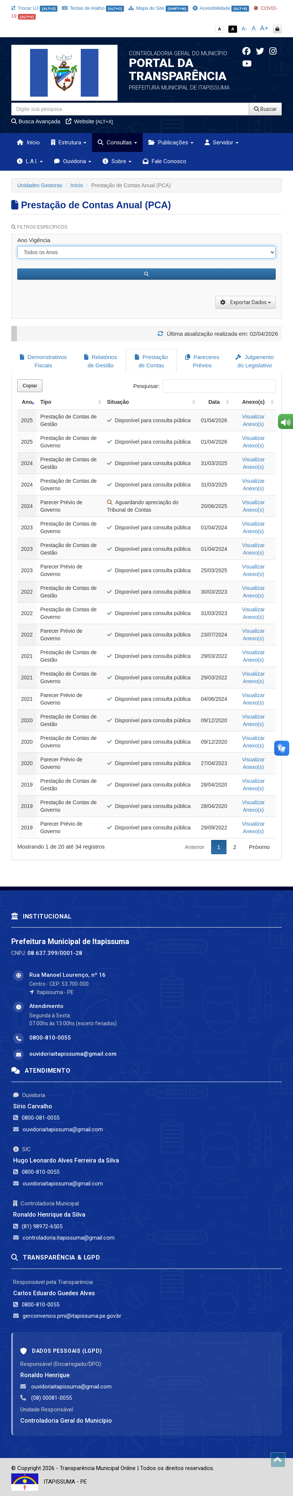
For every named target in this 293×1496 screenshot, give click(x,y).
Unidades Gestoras (39, 185)
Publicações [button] (170, 142)
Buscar (265, 109)
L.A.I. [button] (30, 161)
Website (89, 121)
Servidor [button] (222, 142)
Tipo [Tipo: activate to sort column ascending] (45, 402)
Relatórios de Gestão (100, 361)
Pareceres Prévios (202, 361)
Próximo (259, 846)
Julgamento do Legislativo (255, 361)
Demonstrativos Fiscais (43, 361)
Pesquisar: (204, 385)
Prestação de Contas (151, 361)
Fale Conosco (164, 161)
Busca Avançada (35, 121)
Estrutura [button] (68, 142)
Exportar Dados (245, 302)
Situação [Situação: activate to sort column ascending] (118, 402)
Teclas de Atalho (93, 8)
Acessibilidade (221, 8)
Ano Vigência (33, 240)
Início (28, 142)
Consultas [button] (117, 142)
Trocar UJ (34, 8)
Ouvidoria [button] (72, 161)
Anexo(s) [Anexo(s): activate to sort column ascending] (253, 402)
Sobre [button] (117, 161)
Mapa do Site (158, 8)
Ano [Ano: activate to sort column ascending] (27, 402)
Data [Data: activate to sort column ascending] (214, 402)
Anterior (195, 846)
